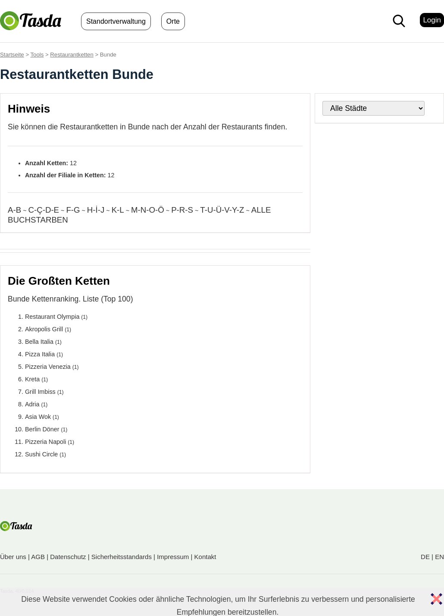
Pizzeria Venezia (48, 366)
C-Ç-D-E (43, 209)
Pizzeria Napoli (45, 441)
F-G (73, 209)
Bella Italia (39, 341)
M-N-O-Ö (147, 209)
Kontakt (205, 556)
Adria (32, 404)
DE (425, 556)
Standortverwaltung (116, 21)
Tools (37, 54)
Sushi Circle (41, 454)
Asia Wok (38, 416)
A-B (14, 209)
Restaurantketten (71, 54)
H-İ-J (95, 209)
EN (439, 556)
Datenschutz (68, 556)
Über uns (13, 556)
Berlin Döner (42, 429)
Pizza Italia (40, 354)
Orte (173, 21)
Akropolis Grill (44, 329)
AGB (38, 556)
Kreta (32, 379)
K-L (118, 209)
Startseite (12, 54)
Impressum (173, 556)
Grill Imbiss (40, 391)
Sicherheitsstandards (121, 556)
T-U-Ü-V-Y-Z (222, 209)
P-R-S (182, 209)
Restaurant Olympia (52, 316)
